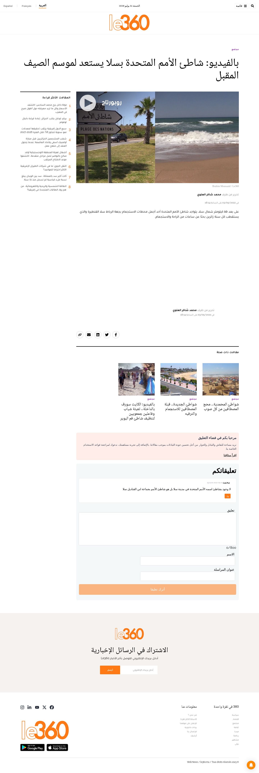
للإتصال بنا (192, 731)
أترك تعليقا (158, 589)
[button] (251, 765)
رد (228, 496)
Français (26, 5)
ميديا (236, 731)
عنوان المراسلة (224, 569)
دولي (237, 744)
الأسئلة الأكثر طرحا (188, 719)
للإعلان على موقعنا (188, 723)
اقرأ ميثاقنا (230, 455)
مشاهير (235, 739)
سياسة (235, 715)
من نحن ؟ (192, 715)
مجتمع (235, 49)
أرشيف (194, 735)
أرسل (110, 670)
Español (8, 5)
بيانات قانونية (191, 727)
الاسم (230, 554)
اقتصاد (236, 719)
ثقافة (236, 727)
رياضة (236, 735)
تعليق (230, 510)
